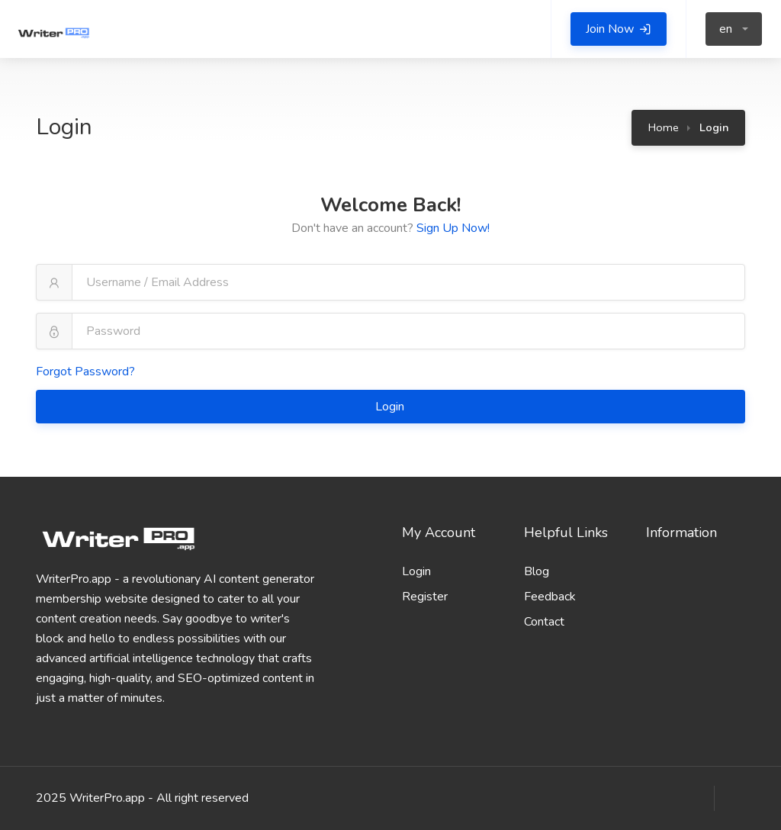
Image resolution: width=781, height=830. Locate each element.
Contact (544, 621)
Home (663, 127)
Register (425, 596)
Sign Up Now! (453, 228)
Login (391, 406)
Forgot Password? (85, 371)
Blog (536, 571)
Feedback (550, 596)
